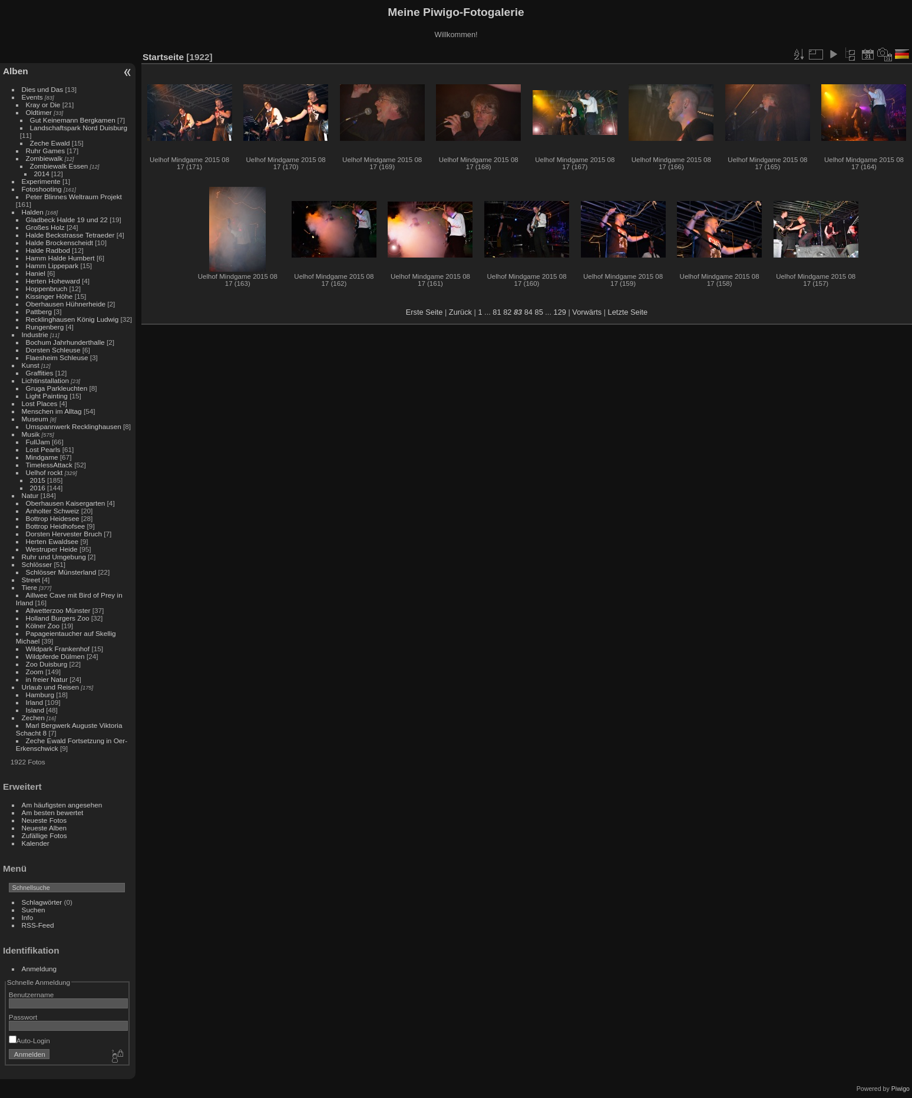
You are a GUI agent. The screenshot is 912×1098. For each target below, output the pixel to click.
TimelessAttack (49, 465)
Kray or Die (43, 104)
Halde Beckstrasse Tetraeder (70, 235)
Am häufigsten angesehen (62, 805)
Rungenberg (45, 327)
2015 (37, 480)
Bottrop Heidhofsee (55, 526)
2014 (41, 173)
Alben (15, 71)
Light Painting (47, 396)
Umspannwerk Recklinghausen (73, 426)
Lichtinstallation (45, 380)
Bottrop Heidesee (53, 518)
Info (28, 917)
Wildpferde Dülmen (55, 656)
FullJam (38, 442)
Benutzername (31, 994)
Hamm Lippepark (52, 265)
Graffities (40, 373)
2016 (37, 488)
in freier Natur (47, 679)
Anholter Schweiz (53, 511)
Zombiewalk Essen (59, 166)
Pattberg (39, 311)
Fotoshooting (42, 189)
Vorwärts (587, 312)
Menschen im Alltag (52, 411)
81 (497, 312)
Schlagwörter (42, 902)
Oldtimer (39, 112)
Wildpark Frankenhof (58, 648)
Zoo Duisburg (47, 664)
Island (35, 710)
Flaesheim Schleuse (57, 357)
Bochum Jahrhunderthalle (65, 342)
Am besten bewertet (53, 812)
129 (560, 312)
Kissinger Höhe (49, 296)
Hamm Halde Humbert (60, 258)
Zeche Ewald (50, 143)
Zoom (35, 671)
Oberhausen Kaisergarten (65, 503)
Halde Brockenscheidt (59, 242)
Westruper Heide (52, 549)
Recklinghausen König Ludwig (72, 319)
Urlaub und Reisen (50, 687)
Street (31, 579)
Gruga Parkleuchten (57, 388)
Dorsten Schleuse (53, 350)
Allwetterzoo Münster (58, 610)
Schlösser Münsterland (61, 572)
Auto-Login (29, 1040)
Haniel (35, 273)
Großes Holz (45, 227)
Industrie (35, 334)
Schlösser (37, 564)
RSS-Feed (38, 925)
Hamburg (40, 694)
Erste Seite (424, 312)
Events (32, 97)
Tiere (29, 587)
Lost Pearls (43, 449)
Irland (34, 702)
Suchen (33, 910)
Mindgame (42, 457)
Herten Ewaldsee (52, 541)
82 (507, 312)
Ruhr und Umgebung (54, 556)
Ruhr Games (45, 150)
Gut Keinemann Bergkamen (72, 120)
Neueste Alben (44, 828)
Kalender (35, 843)
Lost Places (40, 403)
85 (539, 312)
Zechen (33, 717)
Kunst (30, 365)
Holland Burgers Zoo (58, 618)
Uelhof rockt (44, 472)
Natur (30, 495)
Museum (35, 419)
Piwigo (900, 1088)
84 (528, 312)
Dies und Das (43, 89)
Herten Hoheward (53, 281)
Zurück (460, 312)
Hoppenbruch (47, 288)
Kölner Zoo (43, 625)
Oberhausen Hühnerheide (65, 304)
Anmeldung (39, 968)
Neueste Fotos (44, 820)
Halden (33, 212)
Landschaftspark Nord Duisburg (78, 127)
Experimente (41, 181)
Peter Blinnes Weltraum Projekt (74, 196)
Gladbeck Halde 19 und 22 (67, 219)
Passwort (23, 1017)
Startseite (163, 57)
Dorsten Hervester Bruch (64, 534)
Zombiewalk (44, 158)
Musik (31, 434)
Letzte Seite (628, 312)
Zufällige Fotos (44, 835)
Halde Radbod (48, 250)
